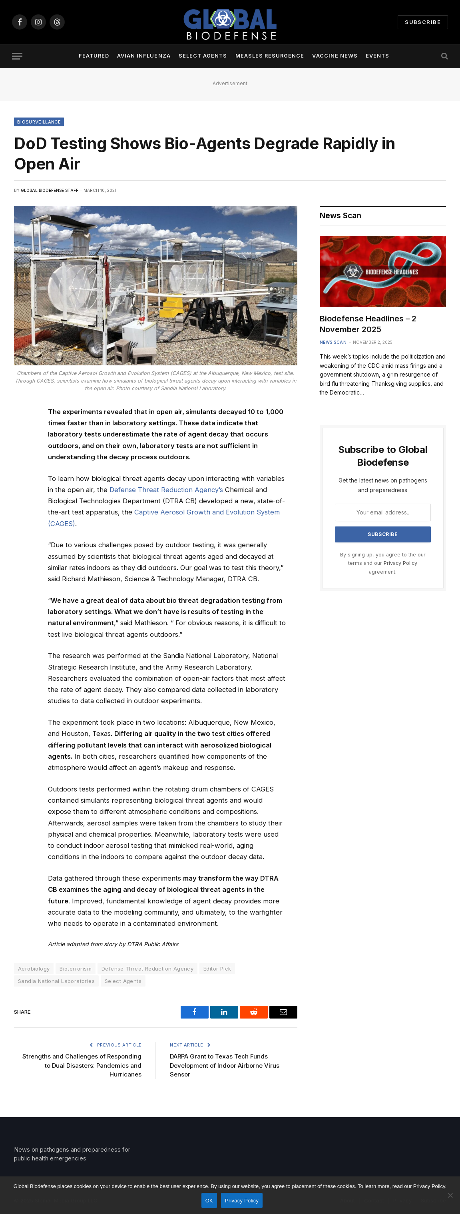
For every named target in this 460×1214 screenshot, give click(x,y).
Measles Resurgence (269, 56)
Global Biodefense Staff (49, 190)
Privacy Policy (400, 563)
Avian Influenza (143, 56)
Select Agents (203, 56)
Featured (94, 56)
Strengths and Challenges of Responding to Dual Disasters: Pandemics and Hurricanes (81, 1065)
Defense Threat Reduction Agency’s (166, 490)
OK (209, 1201)
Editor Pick (217, 968)
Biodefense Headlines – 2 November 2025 (368, 324)
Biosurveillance (39, 122)
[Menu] (17, 56)
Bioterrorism (76, 968)
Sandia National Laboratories (56, 981)
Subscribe (423, 22)
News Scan (333, 342)
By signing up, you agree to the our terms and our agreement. (383, 563)
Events (377, 56)
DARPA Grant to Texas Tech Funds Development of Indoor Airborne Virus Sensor (224, 1065)
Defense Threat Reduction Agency (147, 968)
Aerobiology (34, 968)
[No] (450, 1195)
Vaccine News (334, 56)
